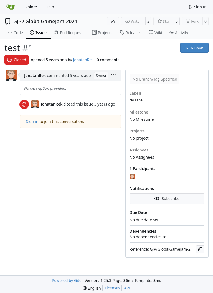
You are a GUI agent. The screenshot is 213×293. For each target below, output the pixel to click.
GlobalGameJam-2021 (51, 21)
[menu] (113, 75)
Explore (30, 6)
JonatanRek (83, 59)
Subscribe (167, 198)
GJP (17, 21)
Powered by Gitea (68, 280)
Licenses (112, 288)
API (127, 288)
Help (49, 6)
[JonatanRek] (133, 176)
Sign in (32, 121)
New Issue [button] (194, 47)
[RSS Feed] (113, 21)
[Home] (10, 7)
